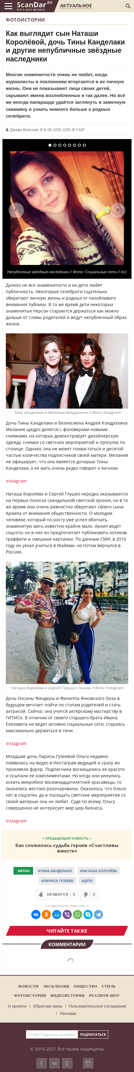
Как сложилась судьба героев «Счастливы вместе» (67, 847)
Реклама (68, 1013)
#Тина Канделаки (55, 870)
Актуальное (76, 5)
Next (117, 210)
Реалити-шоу (104, 995)
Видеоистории (68, 995)
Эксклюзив (56, 986)
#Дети (87, 880)
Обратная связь (48, 1006)
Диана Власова (24, 129)
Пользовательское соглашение (97, 1006)
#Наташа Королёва (98, 870)
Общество (85, 986)
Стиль (108, 986)
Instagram (16, 481)
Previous (16, 210)
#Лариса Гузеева (57, 880)
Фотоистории (25, 20)
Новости (28, 986)
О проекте (17, 1006)
